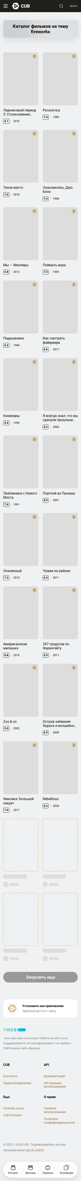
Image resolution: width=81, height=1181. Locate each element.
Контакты (10, 1076)
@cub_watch (35, 1150)
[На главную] (21, 6)
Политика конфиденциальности (59, 1120)
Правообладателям (17, 1083)
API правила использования (55, 1084)
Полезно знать (13, 1108)
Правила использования (55, 1110)
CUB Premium (12, 1115)
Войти (73, 6)
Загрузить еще (40, 977)
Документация (54, 1076)
